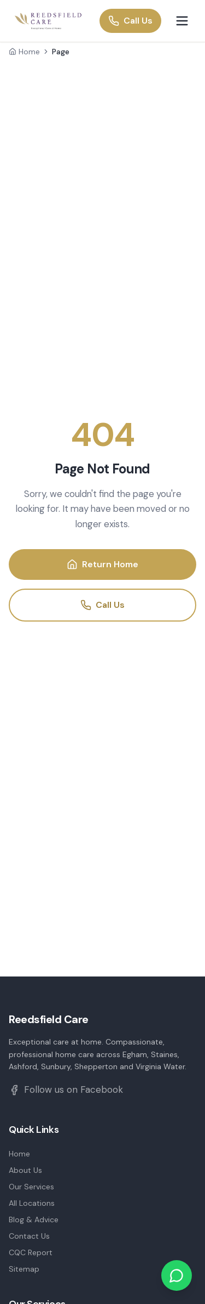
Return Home (102, 564)
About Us (25, 1170)
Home (24, 52)
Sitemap (24, 1269)
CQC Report (30, 1252)
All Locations (32, 1203)
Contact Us (29, 1236)
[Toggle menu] (182, 21)
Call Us (130, 20)
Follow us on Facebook (66, 1089)
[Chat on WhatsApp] (176, 1275)
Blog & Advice (33, 1219)
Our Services (31, 1187)
